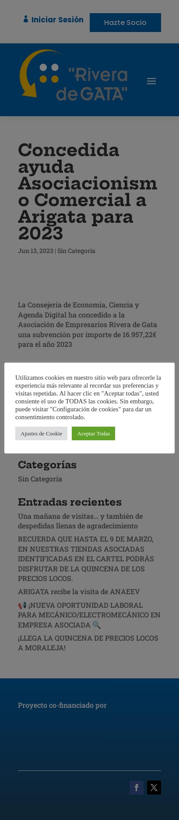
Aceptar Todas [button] (93, 433)
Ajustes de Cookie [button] (41, 433)
